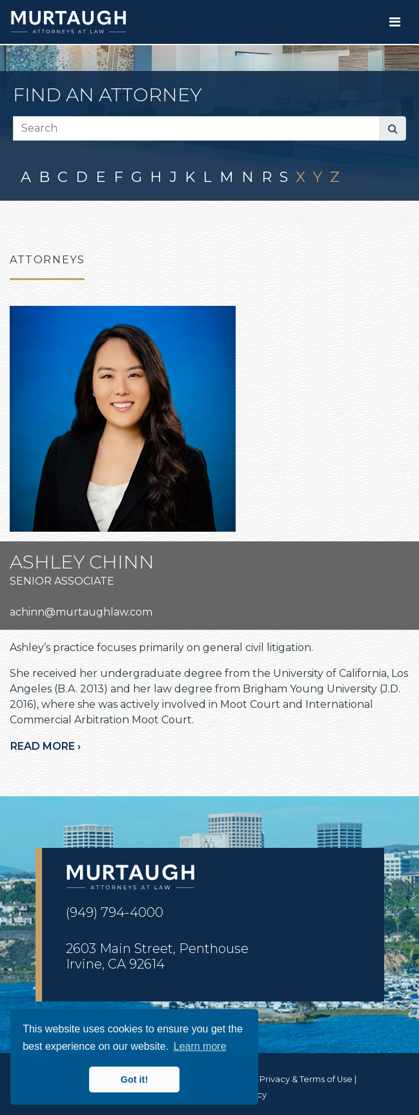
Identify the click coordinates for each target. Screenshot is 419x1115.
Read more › (45, 746)
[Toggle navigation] (395, 22)
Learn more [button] (200, 1046)
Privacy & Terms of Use (306, 1079)
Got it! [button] (134, 1079)
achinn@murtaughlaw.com (81, 612)
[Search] (196, 128)
